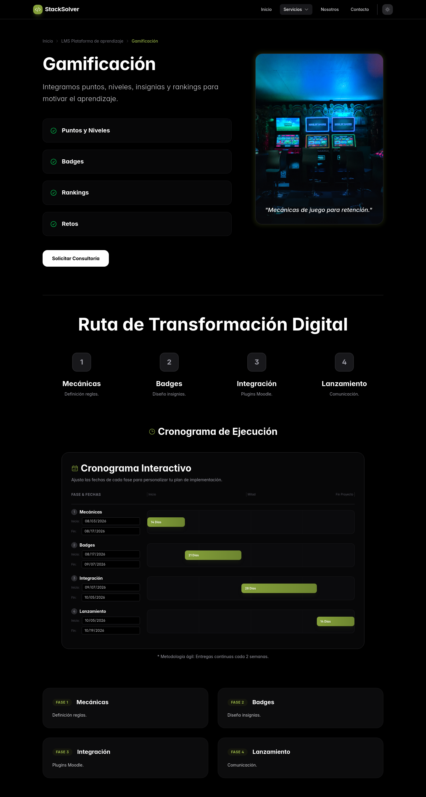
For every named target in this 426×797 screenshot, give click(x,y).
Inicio (266, 9)
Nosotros (330, 9)
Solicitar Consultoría (75, 258)
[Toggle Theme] (387, 9)
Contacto (360, 9)
